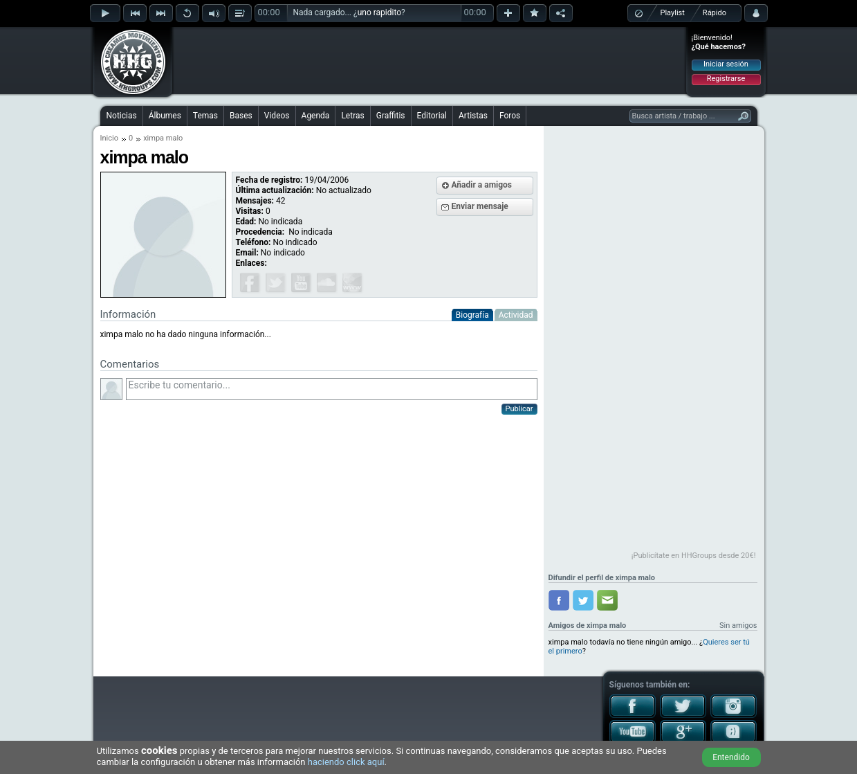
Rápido (714, 12)
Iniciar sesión (725, 64)
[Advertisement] (429, 60)
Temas (205, 115)
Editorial (432, 115)
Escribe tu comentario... (331, 389)
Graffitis (390, 115)
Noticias (122, 115)
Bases (241, 115)
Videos (277, 115)
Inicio (109, 138)
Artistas (473, 115)
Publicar (519, 408)
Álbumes (165, 115)
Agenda (316, 115)
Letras (352, 115)
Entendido (731, 757)
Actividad (516, 315)
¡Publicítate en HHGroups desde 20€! (694, 555)
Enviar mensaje (480, 206)
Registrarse (726, 78)
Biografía (472, 315)
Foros (509, 115)
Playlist (673, 12)
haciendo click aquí (346, 762)
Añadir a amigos (482, 185)
